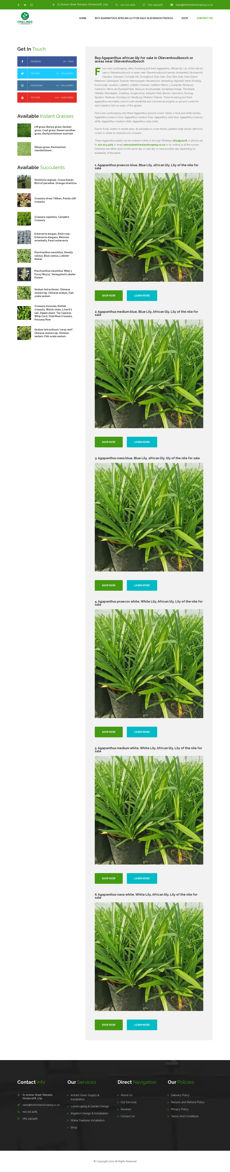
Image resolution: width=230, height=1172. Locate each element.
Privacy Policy (180, 1109)
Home (82, 18)
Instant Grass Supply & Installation (85, 1097)
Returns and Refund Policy (187, 1102)
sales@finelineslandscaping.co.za (194, 4)
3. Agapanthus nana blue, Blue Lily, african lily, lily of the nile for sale (147, 458)
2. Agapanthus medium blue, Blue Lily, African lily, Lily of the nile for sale (146, 313)
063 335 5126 (155, 4)
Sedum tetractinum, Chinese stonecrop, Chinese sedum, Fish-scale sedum (54, 293)
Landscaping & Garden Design (90, 1106)
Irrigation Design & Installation (89, 1113)
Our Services (129, 1102)
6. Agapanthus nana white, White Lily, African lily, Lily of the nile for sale (146, 896)
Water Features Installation (88, 1120)
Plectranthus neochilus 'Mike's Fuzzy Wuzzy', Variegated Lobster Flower (55, 274)
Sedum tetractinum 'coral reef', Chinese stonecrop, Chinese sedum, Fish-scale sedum (53, 333)
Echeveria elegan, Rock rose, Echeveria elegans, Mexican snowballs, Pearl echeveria (52, 237)
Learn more (142, 295)
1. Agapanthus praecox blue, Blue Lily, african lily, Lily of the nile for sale (146, 166)
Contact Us (205, 18)
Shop (184, 18)
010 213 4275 (128, 4)
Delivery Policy (180, 1095)
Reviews (126, 1109)
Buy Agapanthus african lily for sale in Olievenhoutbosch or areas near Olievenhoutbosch (144, 59)
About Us (126, 1095)
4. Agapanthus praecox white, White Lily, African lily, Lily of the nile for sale (149, 603)
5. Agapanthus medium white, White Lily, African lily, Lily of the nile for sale (148, 749)
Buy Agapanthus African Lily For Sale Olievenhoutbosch (134, 18)
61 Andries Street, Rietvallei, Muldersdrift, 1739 (82, 4)
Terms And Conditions (185, 1116)
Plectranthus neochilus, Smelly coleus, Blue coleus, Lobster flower (53, 255)
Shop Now (109, 295)
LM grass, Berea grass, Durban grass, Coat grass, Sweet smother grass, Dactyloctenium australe (55, 130)
